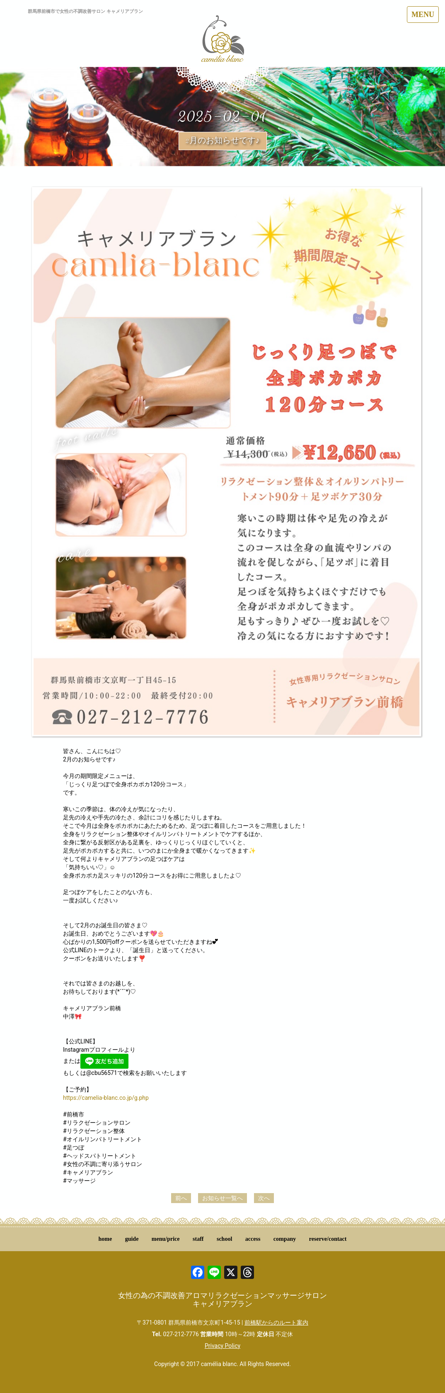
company (284, 1239)
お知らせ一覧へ (222, 1198)
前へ (181, 1198)
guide (132, 1239)
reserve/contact (328, 1239)
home (105, 1239)
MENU (422, 14)
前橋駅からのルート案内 (276, 1322)
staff (198, 1239)
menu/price (166, 1239)
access (253, 1239)
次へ (264, 1198)
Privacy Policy (222, 1345)
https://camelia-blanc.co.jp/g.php (106, 1097)
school (224, 1239)
